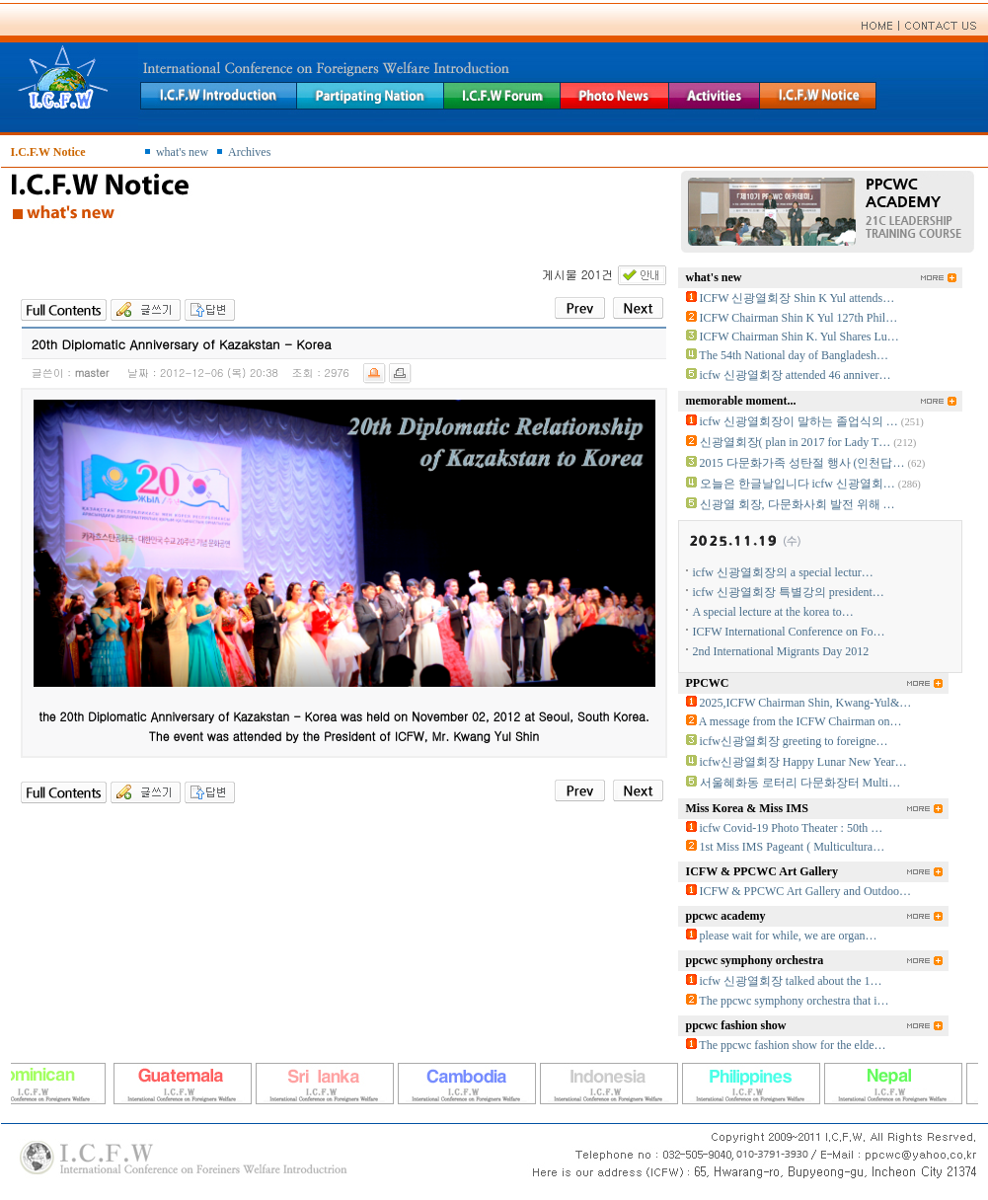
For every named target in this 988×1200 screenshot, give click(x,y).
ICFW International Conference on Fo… (789, 631)
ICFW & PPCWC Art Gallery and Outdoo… (805, 891)
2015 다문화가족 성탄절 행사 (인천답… (802, 463)
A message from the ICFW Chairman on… (800, 721)
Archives (249, 152)
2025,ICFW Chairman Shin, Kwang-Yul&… (806, 703)
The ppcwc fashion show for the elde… (792, 1045)
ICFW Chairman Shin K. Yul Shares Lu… (799, 336)
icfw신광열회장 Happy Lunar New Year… (803, 762)
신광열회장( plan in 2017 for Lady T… (795, 442)
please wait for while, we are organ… (788, 935)
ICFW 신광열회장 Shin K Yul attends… (797, 298)
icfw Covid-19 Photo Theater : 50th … (791, 828)
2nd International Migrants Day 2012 (781, 651)
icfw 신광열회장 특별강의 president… (788, 592)
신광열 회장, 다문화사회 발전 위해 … (797, 504)
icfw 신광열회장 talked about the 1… (791, 981)
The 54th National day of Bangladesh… (793, 355)
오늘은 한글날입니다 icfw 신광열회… (797, 483)
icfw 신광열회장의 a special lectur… (783, 572)
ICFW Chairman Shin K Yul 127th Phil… (799, 318)
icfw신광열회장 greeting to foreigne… (794, 741)
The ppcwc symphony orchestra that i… (793, 1001)
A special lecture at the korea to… (773, 612)
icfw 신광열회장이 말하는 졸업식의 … (799, 421)
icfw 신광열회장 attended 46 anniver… (795, 375)
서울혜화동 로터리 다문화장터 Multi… (800, 782)
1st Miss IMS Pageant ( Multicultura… (792, 847)
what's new (182, 152)
